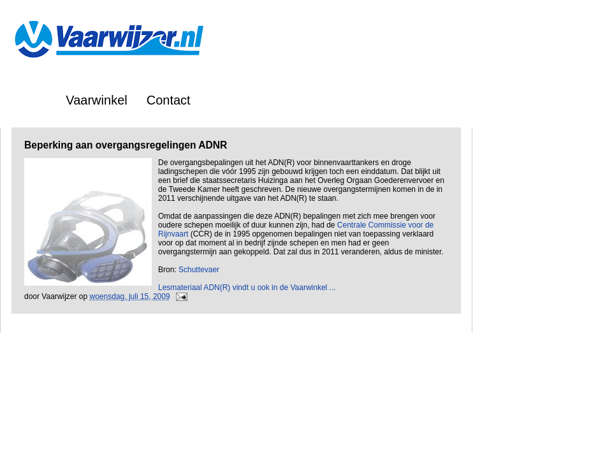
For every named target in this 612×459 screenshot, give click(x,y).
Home (30, 100)
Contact (169, 100)
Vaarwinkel (96, 100)
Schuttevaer (198, 269)
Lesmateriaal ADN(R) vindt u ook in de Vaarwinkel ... (247, 287)
